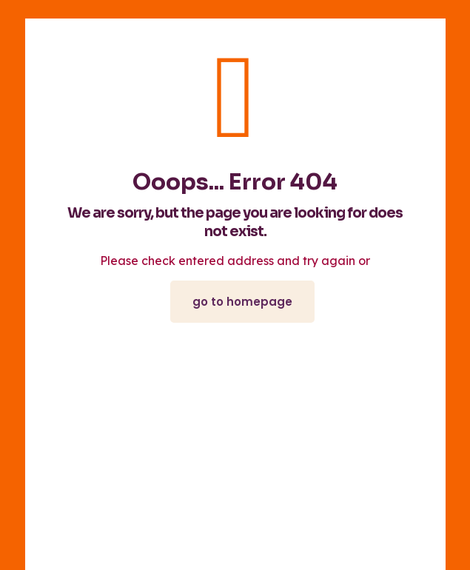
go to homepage (242, 301)
